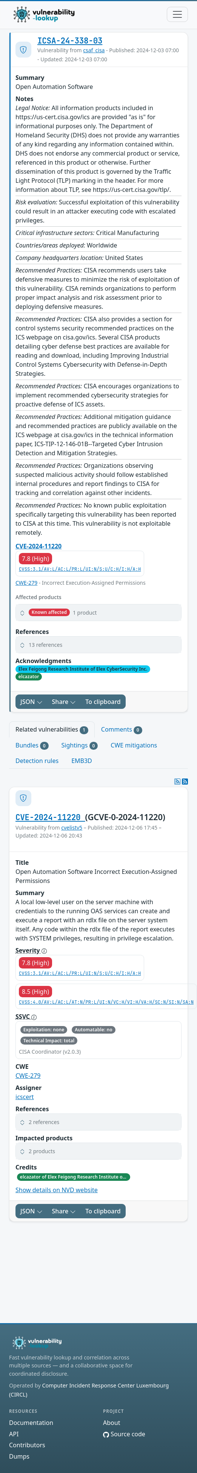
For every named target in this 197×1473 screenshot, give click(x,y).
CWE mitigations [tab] (134, 745)
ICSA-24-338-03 (69, 41)
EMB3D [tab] (81, 761)
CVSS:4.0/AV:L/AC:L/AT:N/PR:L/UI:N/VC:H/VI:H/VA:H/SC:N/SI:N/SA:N (106, 1002)
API (13, 1434)
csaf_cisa (94, 50)
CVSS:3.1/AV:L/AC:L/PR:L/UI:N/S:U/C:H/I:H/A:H (80, 569)
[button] (98, 612)
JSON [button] (31, 702)
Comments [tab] (121, 729)
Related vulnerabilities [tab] (51, 729)
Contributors (27, 1445)
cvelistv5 (71, 827)
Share (64, 702)
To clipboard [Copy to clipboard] (102, 702)
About (111, 1423)
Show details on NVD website (56, 1190)
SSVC (26, 1016)
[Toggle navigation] (177, 14)
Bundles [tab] (32, 745)
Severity (31, 950)
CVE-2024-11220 (38, 546)
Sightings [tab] (80, 745)
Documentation (31, 1423)
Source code (124, 1434)
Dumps (19, 1456)
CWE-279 (26, 582)
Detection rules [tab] (36, 761)
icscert (24, 1097)
